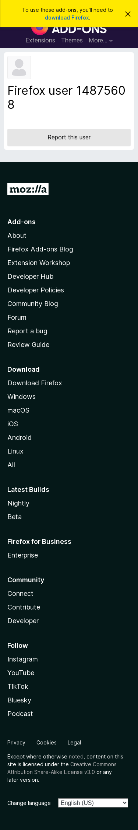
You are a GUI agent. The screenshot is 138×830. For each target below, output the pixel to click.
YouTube (20, 673)
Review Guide (28, 344)
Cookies (46, 742)
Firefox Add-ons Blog (40, 249)
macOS (18, 410)
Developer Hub (30, 276)
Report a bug (27, 331)
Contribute (23, 607)
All (11, 465)
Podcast (20, 714)
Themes (72, 40)
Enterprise (22, 555)
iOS (12, 424)
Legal (74, 742)
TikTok (17, 686)
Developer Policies (35, 290)
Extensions (40, 40)
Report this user (69, 137)
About (16, 235)
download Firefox (67, 17)
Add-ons (21, 222)
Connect (20, 593)
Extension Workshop (38, 263)
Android (19, 437)
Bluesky (19, 700)
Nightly (18, 503)
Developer (23, 621)
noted (76, 756)
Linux (15, 451)
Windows (21, 396)
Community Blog (32, 304)
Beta (14, 517)
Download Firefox (34, 383)
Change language (29, 803)
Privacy (16, 742)
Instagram (22, 659)
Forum (16, 317)
